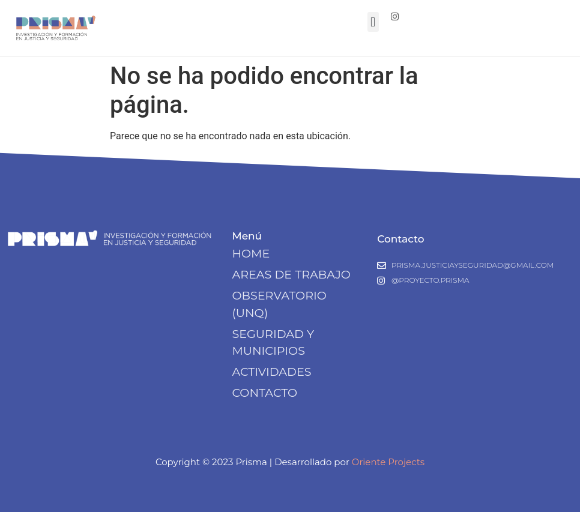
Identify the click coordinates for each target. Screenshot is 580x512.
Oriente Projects (388, 462)
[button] (373, 22)
